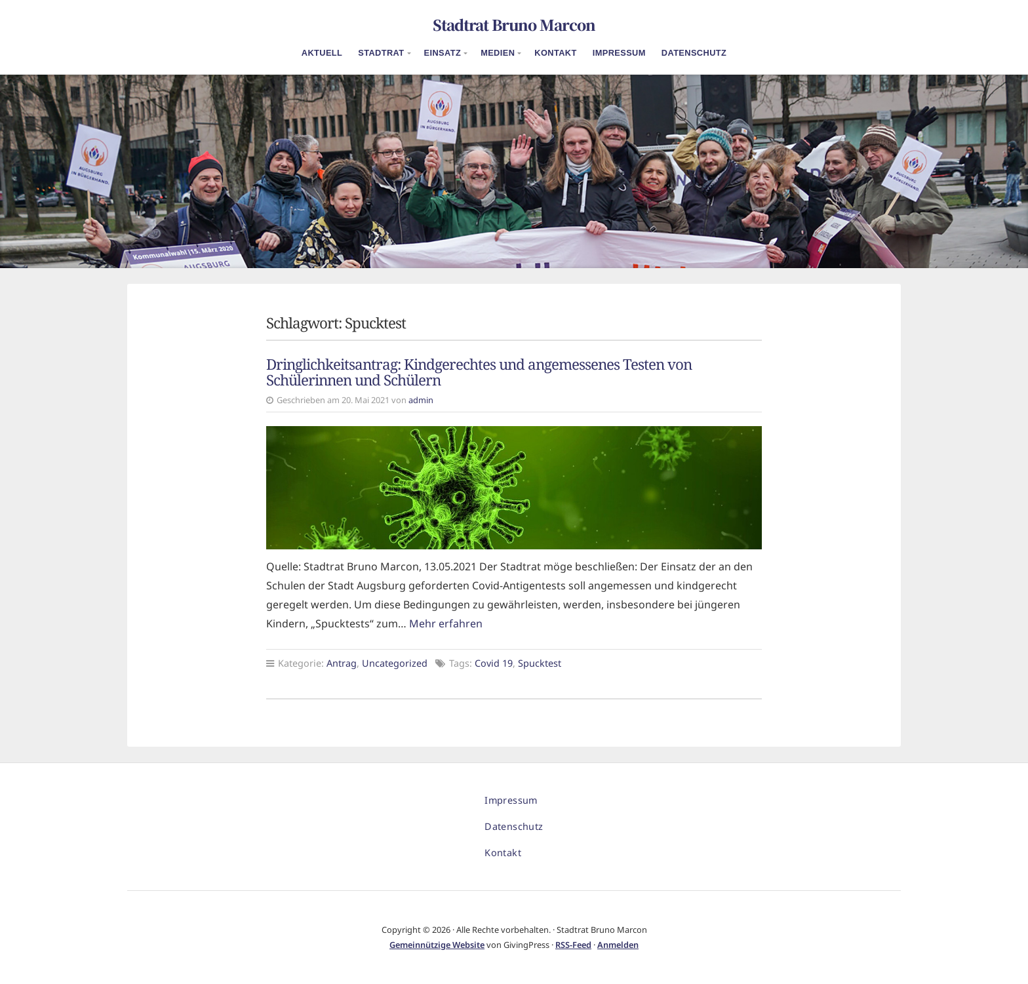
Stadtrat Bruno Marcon (514, 24)
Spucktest (539, 663)
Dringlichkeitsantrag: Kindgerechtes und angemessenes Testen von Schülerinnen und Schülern (479, 372)
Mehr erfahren (446, 623)
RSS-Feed (573, 945)
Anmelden (618, 945)
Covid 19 (494, 663)
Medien (498, 53)
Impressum (619, 53)
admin (420, 400)
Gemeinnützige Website (436, 945)
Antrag (341, 663)
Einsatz (443, 53)
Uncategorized (394, 663)
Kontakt (555, 53)
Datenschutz (694, 53)
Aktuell (322, 53)
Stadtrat (381, 53)
